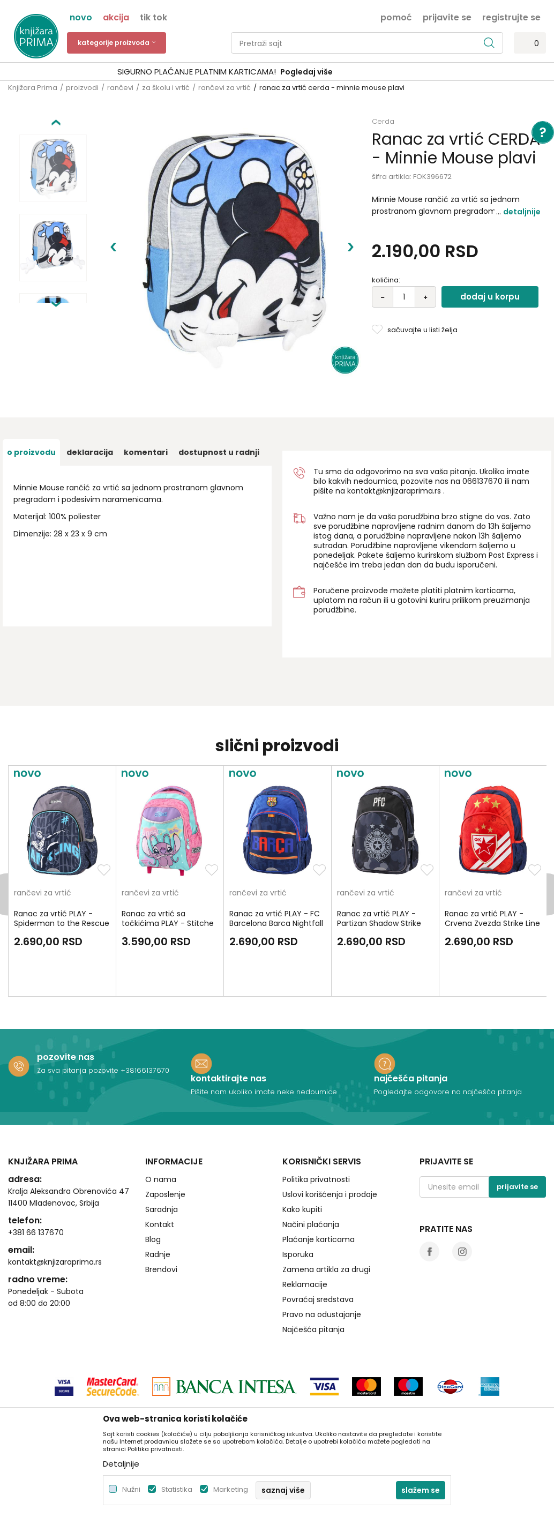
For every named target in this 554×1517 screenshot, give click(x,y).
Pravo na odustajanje (321, 1267)
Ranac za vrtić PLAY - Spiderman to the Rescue (61, 871)
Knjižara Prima (32, 88)
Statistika (176, 1489)
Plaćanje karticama (318, 1192)
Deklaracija (89, 405)
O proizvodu (31, 405)
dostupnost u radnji (218, 405)
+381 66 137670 (36, 1185)
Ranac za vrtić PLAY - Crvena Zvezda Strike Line (492, 871)
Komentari (146, 405)
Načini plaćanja (310, 1177)
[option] (277, 72)
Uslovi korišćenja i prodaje (329, 1147)
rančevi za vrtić (224, 88)
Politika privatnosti (316, 1132)
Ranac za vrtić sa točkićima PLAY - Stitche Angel (168, 876)
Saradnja (161, 1162)
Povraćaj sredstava (318, 1252)
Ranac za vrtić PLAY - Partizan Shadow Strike (379, 871)
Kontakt (159, 1177)
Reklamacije (304, 1237)
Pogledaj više (358, 71)
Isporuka (297, 1207)
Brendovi (161, 1222)
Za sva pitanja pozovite (79, 1023)
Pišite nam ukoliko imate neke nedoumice (264, 1045)
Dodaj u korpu (490, 296)
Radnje (157, 1207)
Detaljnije (522, 211)
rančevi (120, 88)
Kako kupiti (302, 1162)
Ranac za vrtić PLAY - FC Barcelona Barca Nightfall (276, 871)
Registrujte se (511, 16)
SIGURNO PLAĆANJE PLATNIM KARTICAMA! (248, 71)
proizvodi (82, 88)
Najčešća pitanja (313, 1282)
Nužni (131, 1489)
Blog (153, 1192)
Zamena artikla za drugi (326, 1222)
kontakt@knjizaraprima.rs (394, 443)
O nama (160, 1132)
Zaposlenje (165, 1147)
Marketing (230, 1489)
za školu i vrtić (166, 88)
